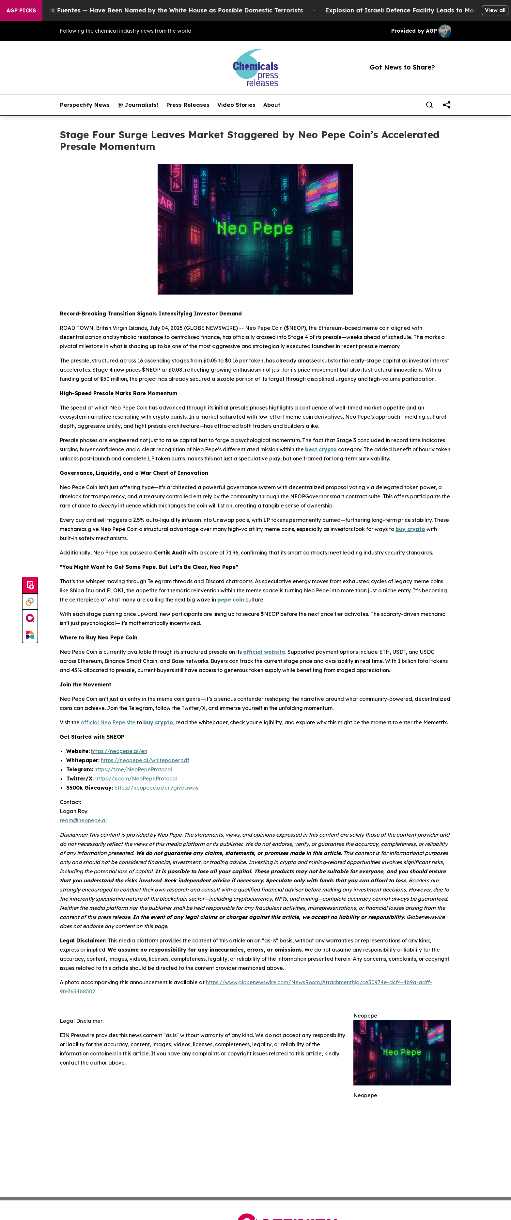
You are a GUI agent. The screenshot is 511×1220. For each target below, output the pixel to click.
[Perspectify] (30, 602)
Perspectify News (85, 105)
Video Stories (236, 105)
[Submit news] (30, 585)
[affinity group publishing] (30, 618)
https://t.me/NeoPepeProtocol (133, 769)
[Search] (429, 104)
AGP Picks (21, 10)
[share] (446, 104)
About (271, 105)
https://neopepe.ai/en (119, 751)
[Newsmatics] (30, 634)
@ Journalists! (137, 105)
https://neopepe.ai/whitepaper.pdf (145, 760)
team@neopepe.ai (83, 820)
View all (495, 10)
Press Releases (187, 105)
